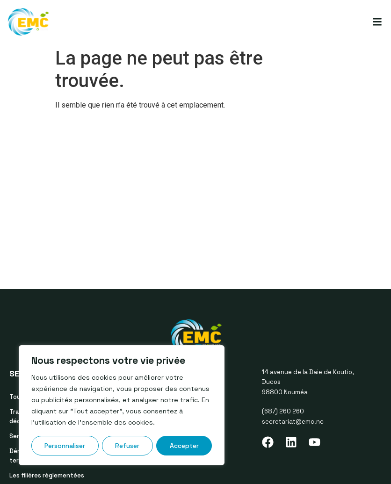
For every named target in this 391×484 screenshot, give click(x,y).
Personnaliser (65, 445)
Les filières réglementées (46, 475)
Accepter (184, 445)
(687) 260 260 (283, 411)
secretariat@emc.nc (293, 422)
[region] (121, 405)
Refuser (128, 445)
